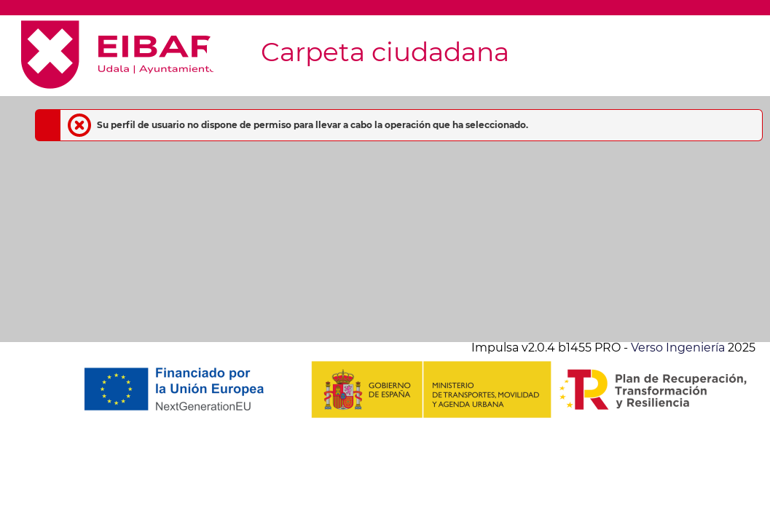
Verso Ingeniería (678, 348)
